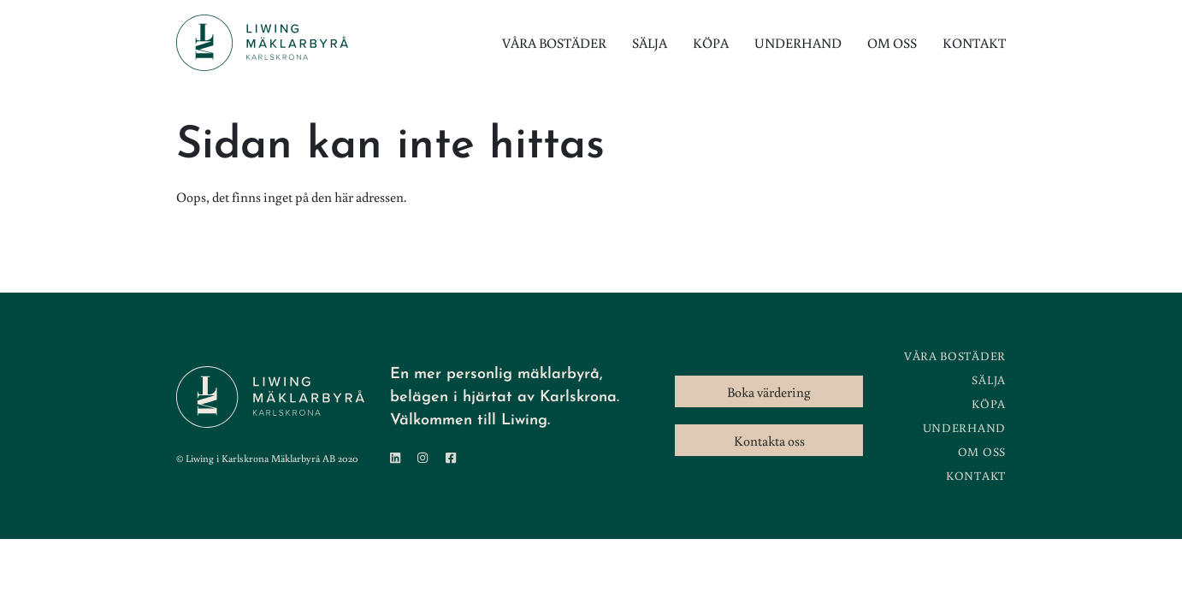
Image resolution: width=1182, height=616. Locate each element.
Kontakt (974, 42)
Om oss (892, 42)
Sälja (649, 42)
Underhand (798, 42)
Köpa (711, 42)
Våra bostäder (554, 42)
